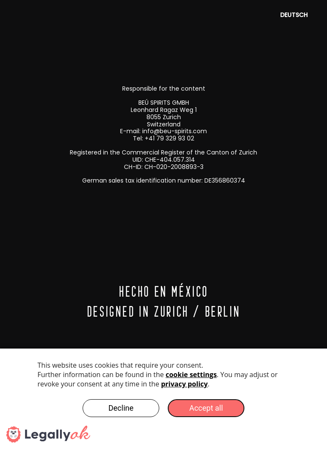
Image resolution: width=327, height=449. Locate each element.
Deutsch (294, 15)
